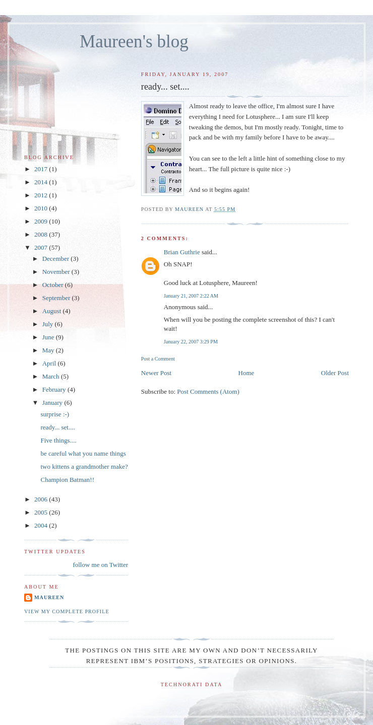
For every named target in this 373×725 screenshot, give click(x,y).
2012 (41, 195)
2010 (41, 208)
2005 (41, 512)
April (50, 363)
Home (246, 373)
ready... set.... (57, 427)
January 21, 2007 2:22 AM (191, 296)
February (55, 389)
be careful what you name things (83, 453)
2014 (41, 182)
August (52, 311)
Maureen (49, 597)
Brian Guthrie (182, 252)
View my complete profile (66, 611)
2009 (41, 221)
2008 (41, 234)
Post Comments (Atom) (208, 391)
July (48, 324)
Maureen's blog (134, 41)
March (51, 376)
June (49, 337)
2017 (41, 169)
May (49, 350)
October (53, 284)
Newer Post (156, 373)
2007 (41, 247)
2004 (41, 525)
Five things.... (58, 440)
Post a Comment (158, 358)
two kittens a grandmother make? (84, 466)
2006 (41, 499)
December (56, 258)
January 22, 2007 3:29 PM (191, 341)
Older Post (335, 373)
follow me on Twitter (100, 564)
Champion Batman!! (67, 479)
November (57, 271)
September (57, 298)
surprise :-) (54, 414)
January (53, 402)
